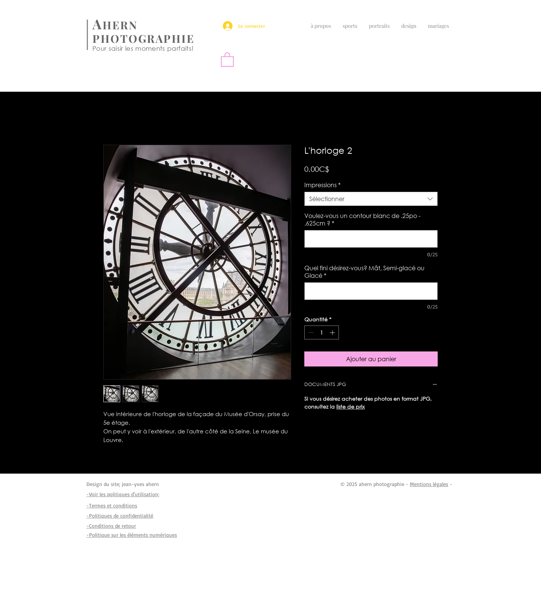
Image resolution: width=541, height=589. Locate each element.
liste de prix (350, 406)
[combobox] (371, 199)
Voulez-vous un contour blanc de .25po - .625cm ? (362, 219)
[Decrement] (310, 332)
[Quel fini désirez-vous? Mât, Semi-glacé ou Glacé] (371, 291)
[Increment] (333, 332)
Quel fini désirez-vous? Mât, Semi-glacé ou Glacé (364, 271)
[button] (227, 59)
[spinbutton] (321, 332)
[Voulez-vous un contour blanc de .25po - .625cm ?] (371, 238)
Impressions (322, 185)
